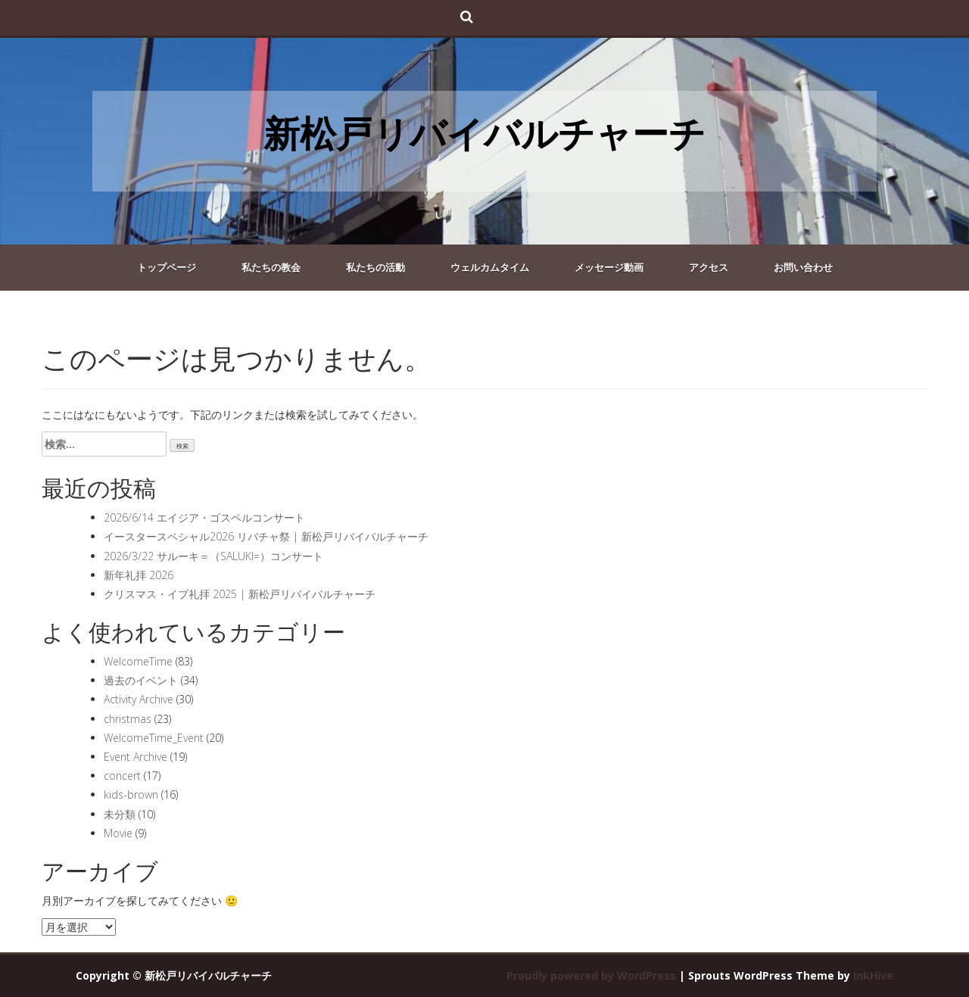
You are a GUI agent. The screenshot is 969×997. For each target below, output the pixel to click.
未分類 (120, 814)
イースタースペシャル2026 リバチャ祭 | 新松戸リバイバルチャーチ (266, 536)
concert (122, 775)
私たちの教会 (271, 267)
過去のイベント (141, 680)
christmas (127, 719)
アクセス (708, 267)
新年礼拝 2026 (138, 575)
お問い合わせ (803, 267)
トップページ (166, 267)
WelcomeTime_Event (154, 738)
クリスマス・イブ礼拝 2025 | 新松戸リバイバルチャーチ (239, 594)
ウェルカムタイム (489, 267)
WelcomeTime (138, 661)
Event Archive (135, 756)
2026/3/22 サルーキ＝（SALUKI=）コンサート (213, 556)
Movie (118, 833)
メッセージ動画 (609, 267)
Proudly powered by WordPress (591, 975)
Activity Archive (138, 699)
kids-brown (131, 794)
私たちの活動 (375, 267)
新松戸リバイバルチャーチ (484, 132)
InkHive (873, 975)
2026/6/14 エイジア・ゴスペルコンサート (204, 517)
